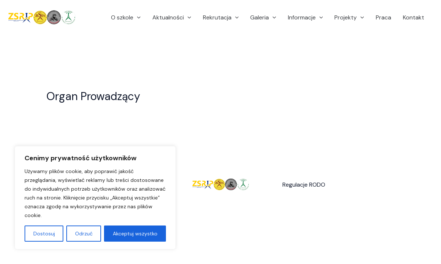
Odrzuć (84, 233)
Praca (383, 17)
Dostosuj (44, 233)
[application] (137, 17)
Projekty (349, 17)
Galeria (263, 17)
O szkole (126, 17)
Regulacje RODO (303, 184)
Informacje (305, 17)
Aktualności (171, 17)
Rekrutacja (221, 17)
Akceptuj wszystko (135, 233)
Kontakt (413, 17)
